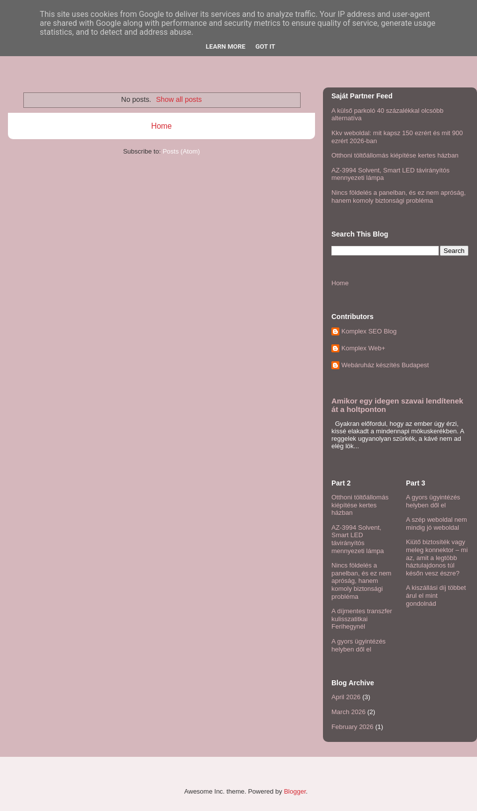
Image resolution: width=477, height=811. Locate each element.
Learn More (225, 46)
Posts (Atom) (181, 151)
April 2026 (346, 697)
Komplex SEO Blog (369, 331)
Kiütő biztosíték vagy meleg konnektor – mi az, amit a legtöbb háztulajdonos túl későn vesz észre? (437, 557)
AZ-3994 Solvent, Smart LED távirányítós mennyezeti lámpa (357, 539)
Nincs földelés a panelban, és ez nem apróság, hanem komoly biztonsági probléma (398, 196)
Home (161, 126)
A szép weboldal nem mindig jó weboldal (436, 523)
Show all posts (179, 99)
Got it (265, 46)
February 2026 (352, 726)
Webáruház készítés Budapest (385, 365)
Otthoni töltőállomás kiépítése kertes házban (395, 155)
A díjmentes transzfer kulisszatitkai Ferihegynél (361, 618)
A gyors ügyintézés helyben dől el (358, 645)
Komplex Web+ (363, 348)
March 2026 (348, 712)
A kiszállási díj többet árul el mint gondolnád (436, 595)
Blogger (295, 791)
